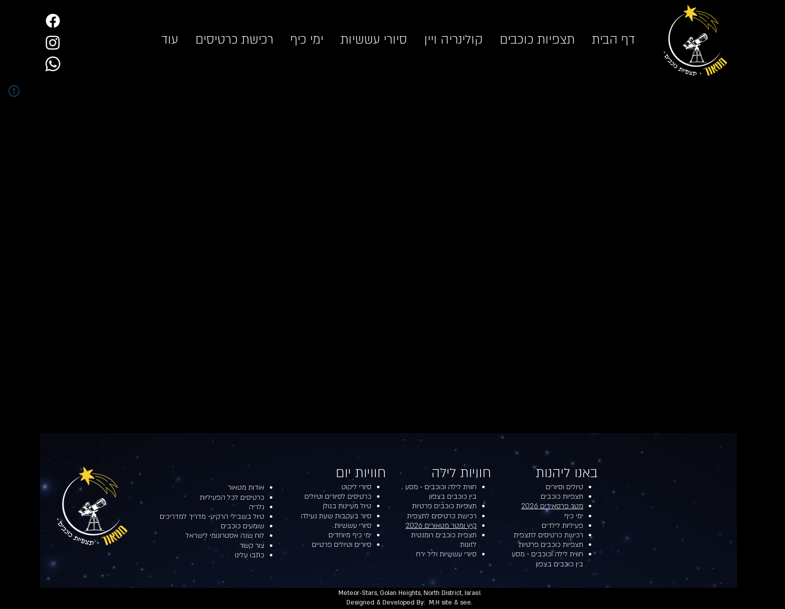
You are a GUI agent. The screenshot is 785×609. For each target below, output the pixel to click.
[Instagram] (53, 42)
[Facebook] (53, 21)
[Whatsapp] (53, 64)
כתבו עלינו (249, 555)
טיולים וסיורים (564, 487)
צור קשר (252, 545)
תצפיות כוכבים (562, 496)
